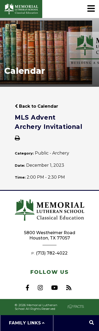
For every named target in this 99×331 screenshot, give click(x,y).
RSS (68, 288)
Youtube (54, 288)
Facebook (27, 288)
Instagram (40, 288)
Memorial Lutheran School (21, 9)
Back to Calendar (36, 106)
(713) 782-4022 (52, 253)
